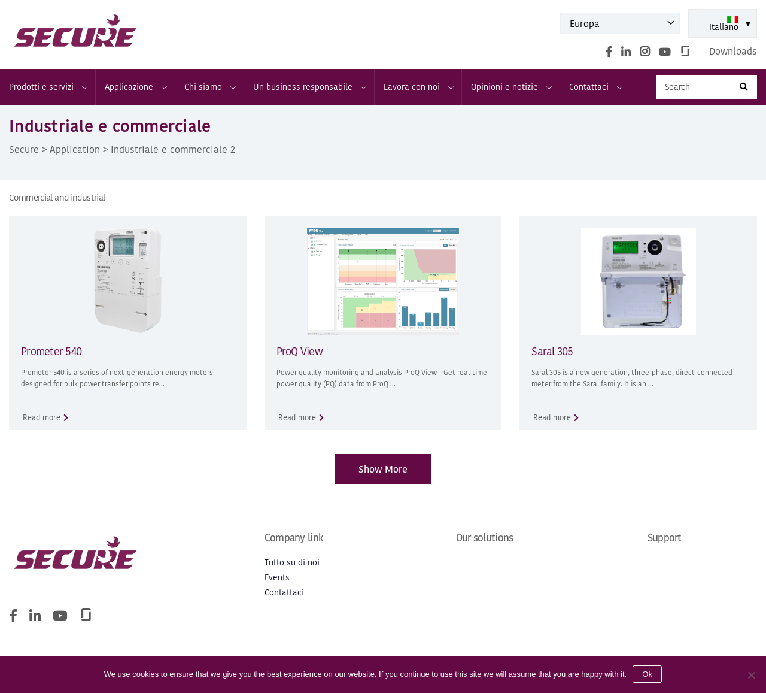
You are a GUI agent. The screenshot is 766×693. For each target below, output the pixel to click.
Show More (383, 469)
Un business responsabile (309, 87)
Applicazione (135, 87)
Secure (24, 149)
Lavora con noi (418, 87)
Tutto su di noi (292, 562)
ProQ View (299, 351)
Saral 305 (552, 351)
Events (277, 577)
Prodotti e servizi (47, 87)
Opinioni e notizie (511, 87)
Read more (41, 417)
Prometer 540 (51, 351)
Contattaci (595, 87)
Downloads (733, 51)
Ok (647, 674)
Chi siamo (209, 87)
